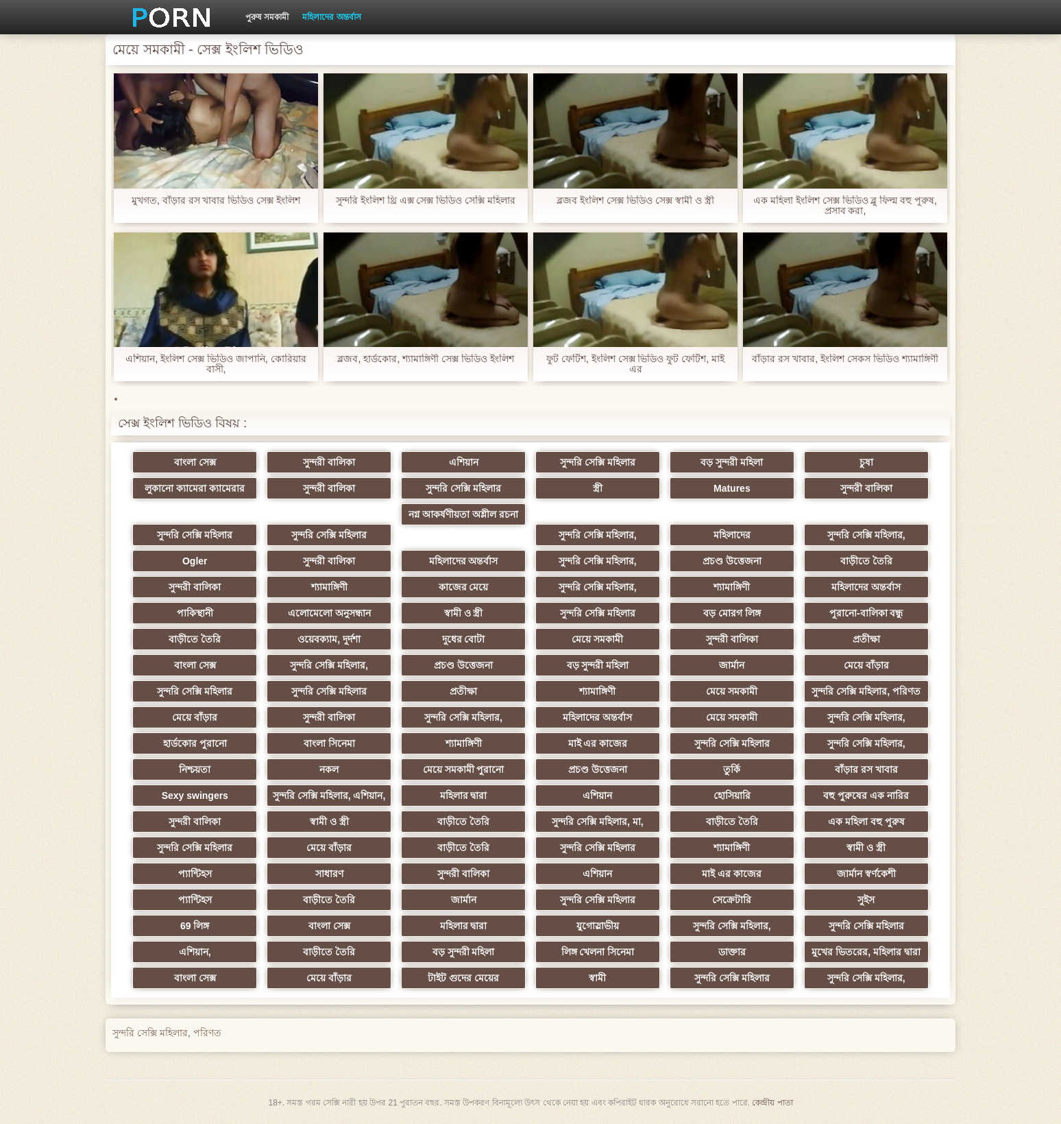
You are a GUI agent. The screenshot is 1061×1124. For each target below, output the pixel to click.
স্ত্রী (597, 488)
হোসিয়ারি (732, 795)
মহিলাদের (732, 534)
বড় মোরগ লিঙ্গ (732, 613)
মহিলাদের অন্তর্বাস (331, 17)
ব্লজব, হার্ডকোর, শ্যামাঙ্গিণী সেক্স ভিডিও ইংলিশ (425, 359)
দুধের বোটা (463, 639)
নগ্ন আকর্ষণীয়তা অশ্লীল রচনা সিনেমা (463, 517)
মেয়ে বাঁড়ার (866, 665)
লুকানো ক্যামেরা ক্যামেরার (195, 488)
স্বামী (597, 977)
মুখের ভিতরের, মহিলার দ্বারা (866, 951)
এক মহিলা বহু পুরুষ (866, 821)
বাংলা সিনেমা (329, 743)
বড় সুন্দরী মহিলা (731, 462)
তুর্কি (731, 769)
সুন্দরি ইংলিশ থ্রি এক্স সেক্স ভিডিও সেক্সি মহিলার (425, 200)
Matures (732, 488)
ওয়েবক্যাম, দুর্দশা (329, 639)
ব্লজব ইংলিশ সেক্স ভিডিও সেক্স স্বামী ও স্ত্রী (635, 200)
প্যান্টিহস (195, 873)
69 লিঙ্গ (194, 925)
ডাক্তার (732, 951)
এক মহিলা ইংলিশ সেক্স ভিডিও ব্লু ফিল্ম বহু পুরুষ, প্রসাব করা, (845, 205)
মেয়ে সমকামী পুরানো (463, 769)
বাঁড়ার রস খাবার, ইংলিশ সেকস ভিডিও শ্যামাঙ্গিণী (845, 359)
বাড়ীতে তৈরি (866, 560)
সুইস (866, 899)
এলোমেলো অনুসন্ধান (329, 613)
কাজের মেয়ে (464, 587)
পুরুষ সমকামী (267, 17)
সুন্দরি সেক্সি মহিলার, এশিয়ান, (329, 795)
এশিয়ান (463, 462)
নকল (329, 769)
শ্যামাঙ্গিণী (329, 587)
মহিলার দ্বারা (463, 795)
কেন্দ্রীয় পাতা (772, 1103)
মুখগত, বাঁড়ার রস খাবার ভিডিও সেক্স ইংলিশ (216, 200)
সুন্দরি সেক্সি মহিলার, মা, (597, 821)
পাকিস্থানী (195, 613)
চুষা (866, 462)
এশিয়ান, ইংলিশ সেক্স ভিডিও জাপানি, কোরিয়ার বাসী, (215, 364)
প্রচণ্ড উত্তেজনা (732, 560)
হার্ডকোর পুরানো (195, 743)
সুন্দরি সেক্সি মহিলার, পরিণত (866, 691)
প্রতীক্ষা (866, 639)
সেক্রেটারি (731, 899)
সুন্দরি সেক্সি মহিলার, (598, 534)
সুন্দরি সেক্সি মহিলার (597, 462)
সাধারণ (329, 873)
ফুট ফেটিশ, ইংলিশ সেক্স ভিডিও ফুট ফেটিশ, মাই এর (635, 364)
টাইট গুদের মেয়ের (463, 977)
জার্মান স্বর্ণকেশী (866, 873)
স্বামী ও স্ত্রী (463, 613)
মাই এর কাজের (598, 743)
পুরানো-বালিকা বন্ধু (866, 613)
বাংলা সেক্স (195, 462)
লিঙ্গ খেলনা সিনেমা (598, 951)
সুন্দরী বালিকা (329, 462)
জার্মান (731, 665)
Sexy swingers (195, 795)
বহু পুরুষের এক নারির (866, 795)
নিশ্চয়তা (194, 769)
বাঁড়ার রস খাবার (866, 769)
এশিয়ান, (195, 951)
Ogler (195, 560)
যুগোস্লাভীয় (597, 925)
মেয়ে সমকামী (597, 639)
